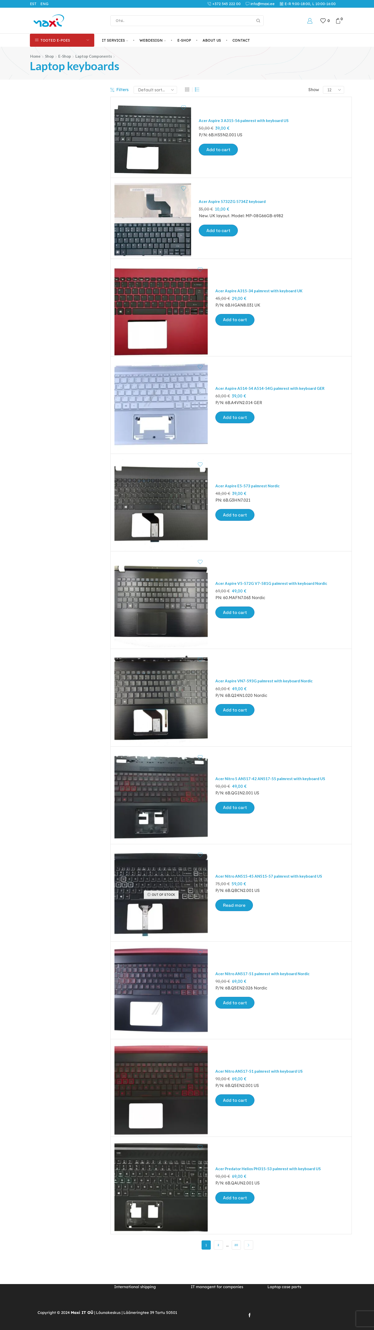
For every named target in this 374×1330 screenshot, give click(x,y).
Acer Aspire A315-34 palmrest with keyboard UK (261, 298)
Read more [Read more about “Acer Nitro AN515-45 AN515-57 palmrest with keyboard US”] (235, 936)
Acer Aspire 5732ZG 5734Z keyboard (234, 204)
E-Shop (184, 40)
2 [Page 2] (218, 1291)
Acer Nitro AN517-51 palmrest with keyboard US (261, 1109)
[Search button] (258, 21)
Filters (119, 89)
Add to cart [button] (219, 150)
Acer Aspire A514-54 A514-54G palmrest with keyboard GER (272, 399)
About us (212, 40)
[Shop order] (155, 90)
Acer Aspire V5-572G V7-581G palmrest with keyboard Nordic (274, 602)
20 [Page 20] (236, 1291)
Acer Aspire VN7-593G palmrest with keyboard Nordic (267, 703)
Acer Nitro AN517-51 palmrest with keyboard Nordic (265, 1007)
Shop (49, 56)
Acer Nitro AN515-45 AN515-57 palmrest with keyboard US (271, 906)
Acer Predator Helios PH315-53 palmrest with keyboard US (271, 1210)
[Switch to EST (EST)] (35, 4)
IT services (115, 40)
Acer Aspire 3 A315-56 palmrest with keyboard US (246, 120)
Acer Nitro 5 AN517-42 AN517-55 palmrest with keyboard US (272, 805)
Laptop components (93, 56)
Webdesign (152, 40)
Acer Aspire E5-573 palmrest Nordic (249, 500)
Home (35, 56)
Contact (241, 40)
